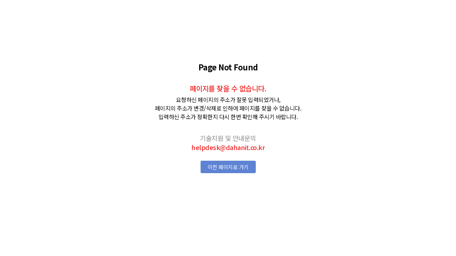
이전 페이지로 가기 (228, 167)
